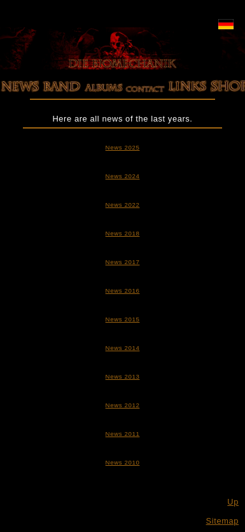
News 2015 (123, 319)
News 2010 (123, 462)
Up (233, 502)
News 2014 (123, 347)
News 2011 (123, 433)
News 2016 (123, 290)
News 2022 (123, 204)
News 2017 (123, 261)
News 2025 (123, 147)
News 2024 (123, 175)
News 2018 (123, 233)
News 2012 (123, 405)
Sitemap (222, 521)
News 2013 (123, 376)
